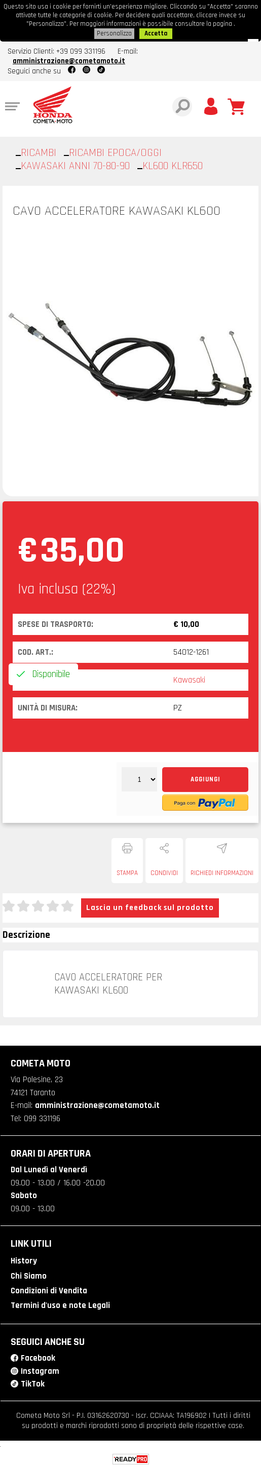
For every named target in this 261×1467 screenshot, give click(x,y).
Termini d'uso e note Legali (60, 1303)
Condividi (164, 871)
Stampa (127, 871)
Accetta (155, 32)
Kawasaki (189, 678)
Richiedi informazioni (222, 871)
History (24, 1258)
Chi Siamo (29, 1274)
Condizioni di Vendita (49, 1288)
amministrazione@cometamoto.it (69, 59)
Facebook (38, 1356)
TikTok (33, 1381)
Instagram (40, 1368)
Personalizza (114, 32)
